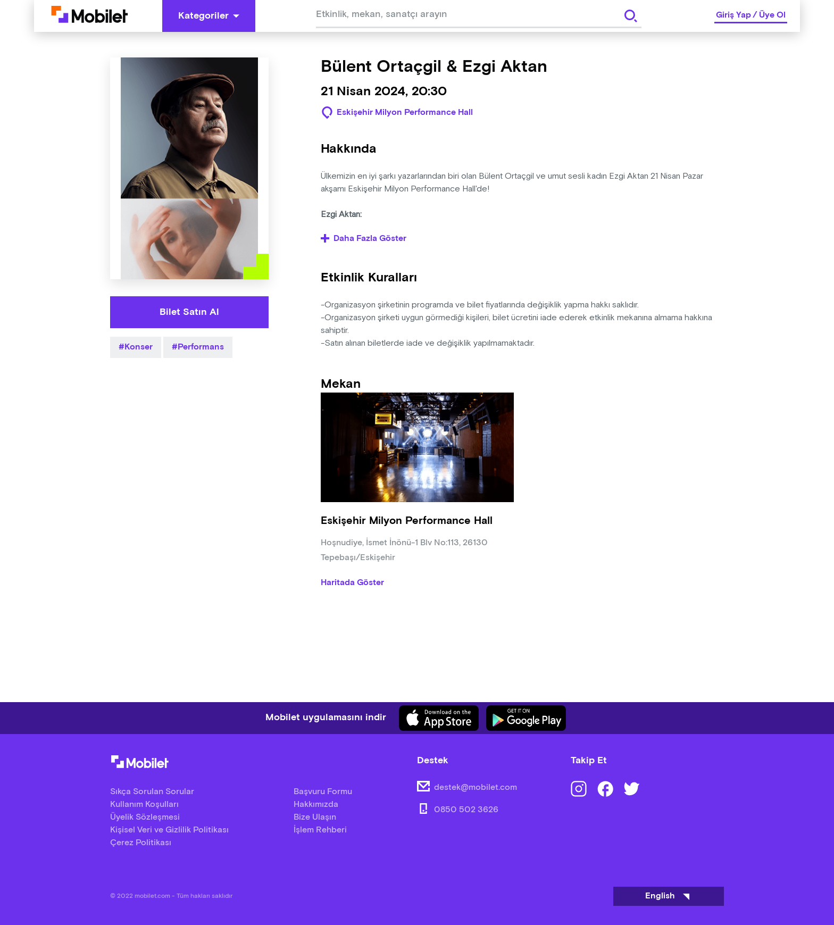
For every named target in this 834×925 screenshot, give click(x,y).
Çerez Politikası (140, 842)
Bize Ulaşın (315, 817)
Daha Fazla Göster (363, 239)
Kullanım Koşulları (144, 804)
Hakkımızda (316, 804)
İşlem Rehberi (320, 830)
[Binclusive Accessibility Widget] (23, 892)
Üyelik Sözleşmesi (145, 817)
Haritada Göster (352, 583)
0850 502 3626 (466, 809)
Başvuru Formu (323, 791)
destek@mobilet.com (475, 787)
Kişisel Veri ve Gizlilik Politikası (169, 830)
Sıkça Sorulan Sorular (152, 791)
